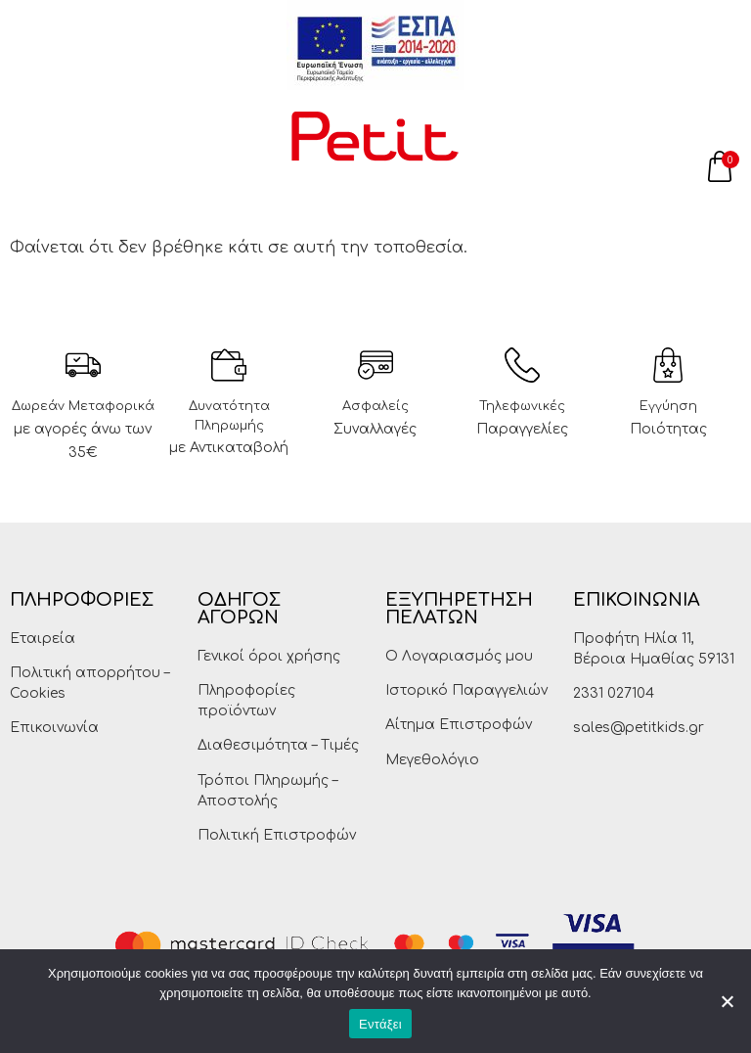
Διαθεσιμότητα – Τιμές (278, 745)
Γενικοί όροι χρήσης (269, 656)
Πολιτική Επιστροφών (277, 835)
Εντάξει (380, 1024)
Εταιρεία (42, 638)
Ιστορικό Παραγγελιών (466, 690)
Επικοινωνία (54, 727)
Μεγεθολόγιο (432, 760)
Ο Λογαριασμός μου (459, 656)
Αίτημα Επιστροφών (458, 724)
